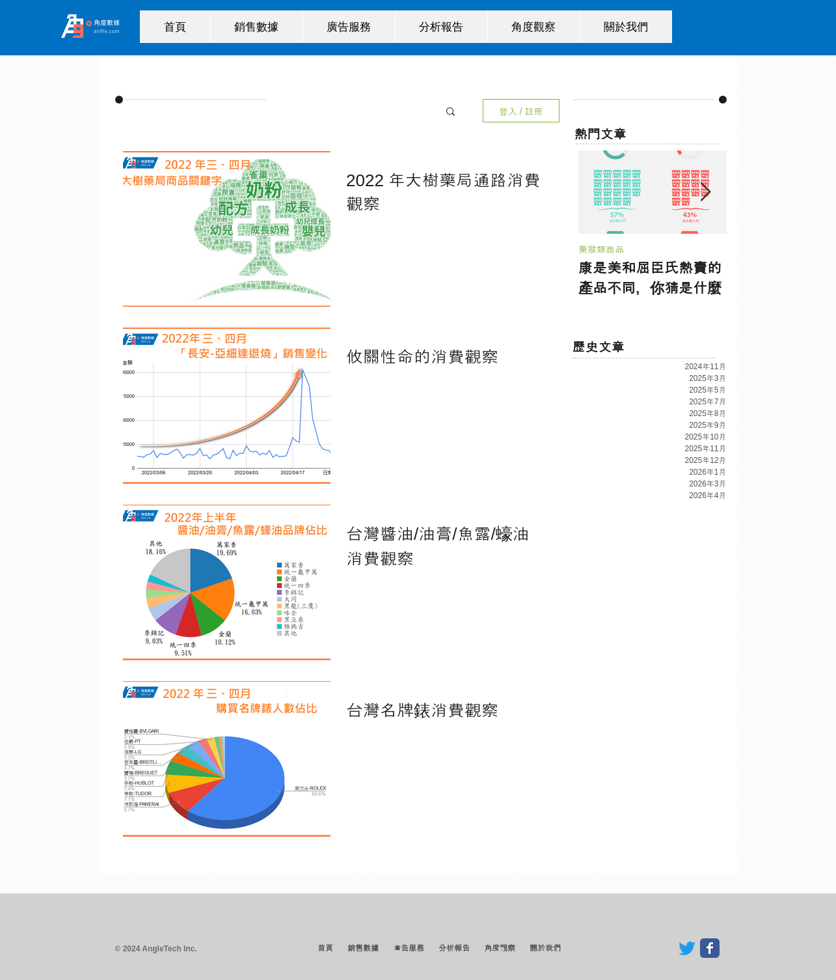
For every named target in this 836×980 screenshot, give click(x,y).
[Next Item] (706, 192)
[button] (450, 112)
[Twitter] (687, 948)
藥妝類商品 (601, 249)
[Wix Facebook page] (710, 948)
